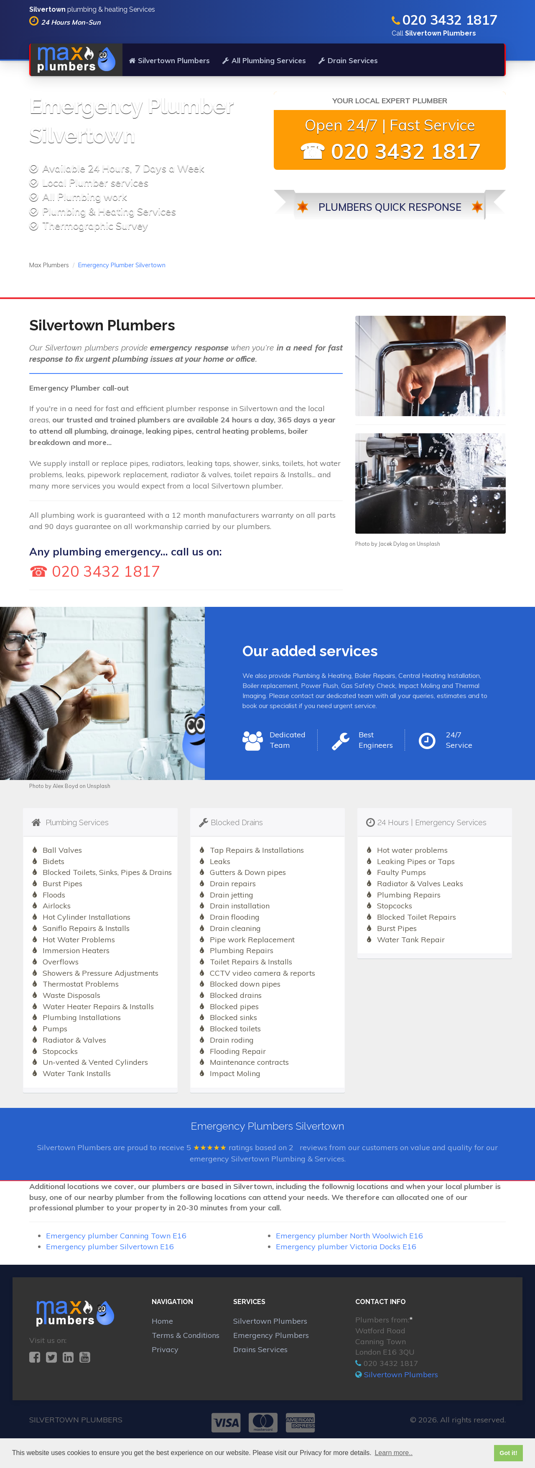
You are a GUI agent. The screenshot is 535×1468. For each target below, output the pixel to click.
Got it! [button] (508, 1453)
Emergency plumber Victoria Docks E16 (346, 1246)
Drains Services (260, 1349)
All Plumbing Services (264, 60)
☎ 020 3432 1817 (390, 151)
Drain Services (348, 60)
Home (162, 1321)
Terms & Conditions (185, 1335)
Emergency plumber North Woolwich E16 (349, 1235)
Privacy (165, 1349)
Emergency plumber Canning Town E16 (116, 1235)
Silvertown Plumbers (169, 60)
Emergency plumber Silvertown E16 (110, 1246)
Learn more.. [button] (393, 1452)
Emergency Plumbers (271, 1335)
